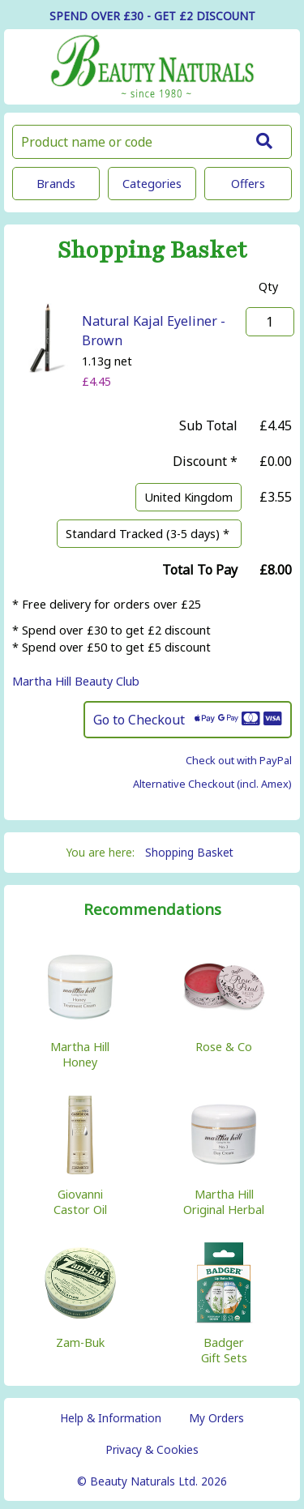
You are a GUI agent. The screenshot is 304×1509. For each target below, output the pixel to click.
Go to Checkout (187, 720)
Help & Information (110, 1418)
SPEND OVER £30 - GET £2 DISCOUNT (152, 16)
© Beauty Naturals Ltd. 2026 (152, 1481)
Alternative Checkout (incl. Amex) (212, 783)
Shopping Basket (189, 852)
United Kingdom (188, 497)
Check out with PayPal (239, 760)
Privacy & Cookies (152, 1449)
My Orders (216, 1418)
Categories (152, 183)
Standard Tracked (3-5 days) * (149, 533)
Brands (55, 183)
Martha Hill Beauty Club (75, 681)
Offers (248, 183)
